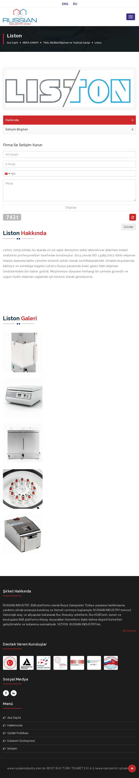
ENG (65, 4)
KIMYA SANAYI (30, 42)
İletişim (10, 748)
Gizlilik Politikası (15, 733)
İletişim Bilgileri (69, 129)
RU (75, 4)
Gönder (128, 226)
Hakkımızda (12, 725)
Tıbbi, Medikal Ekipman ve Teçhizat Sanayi (66, 42)
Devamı (129, 630)
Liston (98, 42)
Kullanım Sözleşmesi (19, 740)
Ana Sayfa (12, 42)
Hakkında (69, 120)
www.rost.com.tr (106, 768)
